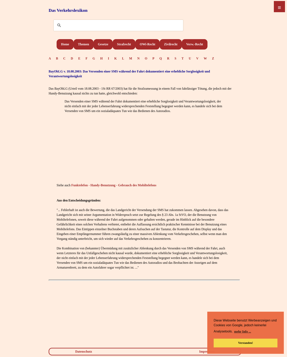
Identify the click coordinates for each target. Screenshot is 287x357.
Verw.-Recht (194, 44)
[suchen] (118, 25)
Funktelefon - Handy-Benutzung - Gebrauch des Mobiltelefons (113, 185)
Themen (83, 44)
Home (65, 44)
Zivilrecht (170, 44)
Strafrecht (124, 44)
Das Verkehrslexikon (68, 10)
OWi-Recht (147, 44)
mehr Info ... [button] (242, 331)
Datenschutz (83, 351)
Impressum (207, 351)
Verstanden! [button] (245, 342)
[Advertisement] (144, 154)
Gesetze (103, 44)
